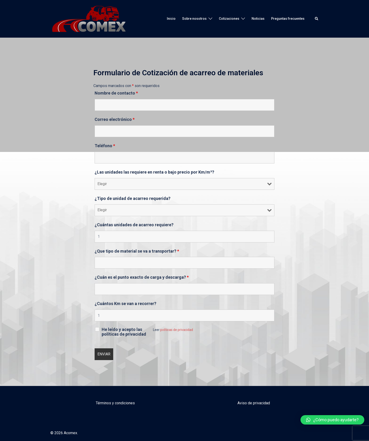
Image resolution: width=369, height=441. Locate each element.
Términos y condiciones (115, 403)
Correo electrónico (115, 119)
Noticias (258, 18)
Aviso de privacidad (253, 403)
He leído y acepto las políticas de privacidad (124, 332)
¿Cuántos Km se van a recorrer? (125, 303)
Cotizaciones (229, 18)
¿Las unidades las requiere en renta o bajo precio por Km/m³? (154, 172)
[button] (332, 420)
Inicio (171, 18)
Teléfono (105, 145)
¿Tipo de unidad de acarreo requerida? (132, 198)
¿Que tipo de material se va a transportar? (137, 251)
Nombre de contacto (116, 93)
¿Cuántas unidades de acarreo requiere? (134, 224)
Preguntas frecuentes (288, 18)
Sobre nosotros (194, 18)
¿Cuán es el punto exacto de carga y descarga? (142, 277)
